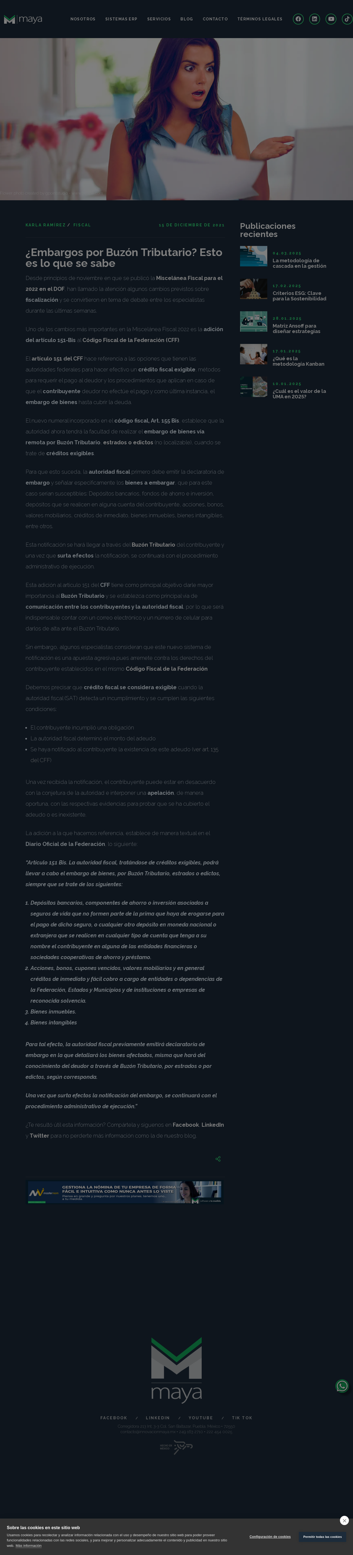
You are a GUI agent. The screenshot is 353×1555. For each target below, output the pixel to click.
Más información (28, 1546)
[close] (344, 1520)
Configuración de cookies (270, 1537)
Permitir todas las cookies (322, 1536)
